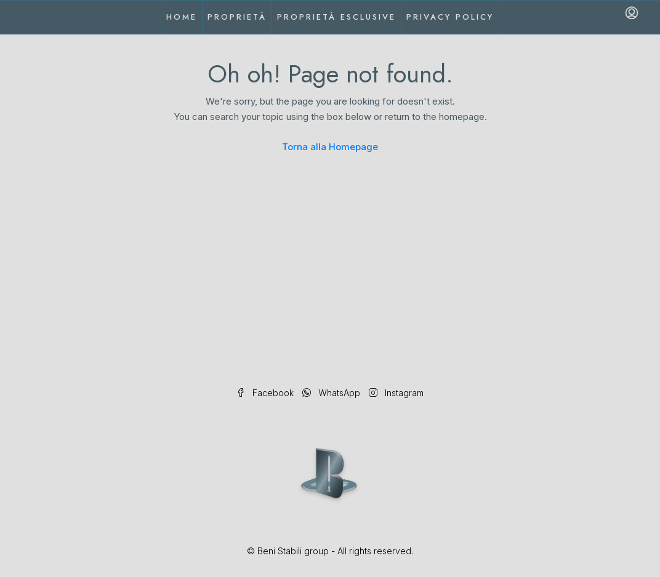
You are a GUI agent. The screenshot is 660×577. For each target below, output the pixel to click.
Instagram (396, 393)
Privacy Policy (450, 17)
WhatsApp (332, 393)
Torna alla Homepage (330, 147)
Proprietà (237, 17)
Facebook (266, 393)
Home (181, 17)
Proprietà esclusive (336, 17)
